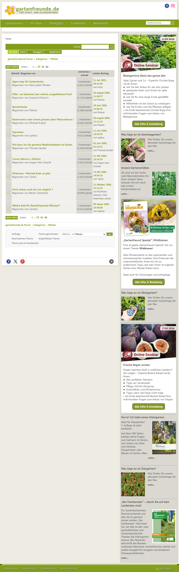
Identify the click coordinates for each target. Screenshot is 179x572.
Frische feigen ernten (136, 365)
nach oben (166, 568)
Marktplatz (57, 23)
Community (78, 23)
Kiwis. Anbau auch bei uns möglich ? (32, 189)
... (36, 66)
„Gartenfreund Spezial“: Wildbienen (145, 240)
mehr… (151, 150)
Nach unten (12, 67)
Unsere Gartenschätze (135, 168)
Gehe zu (66, 234)
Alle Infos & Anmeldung (149, 124)
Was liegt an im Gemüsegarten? (141, 134)
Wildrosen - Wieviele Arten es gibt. (31, 173)
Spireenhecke (19, 106)
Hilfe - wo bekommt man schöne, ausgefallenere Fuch (42, 94)
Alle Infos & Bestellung (148, 282)
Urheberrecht (48, 568)
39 (38, 66)
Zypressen (18, 132)
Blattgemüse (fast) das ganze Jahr (144, 75)
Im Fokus (36, 23)
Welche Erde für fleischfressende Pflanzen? (36, 205)
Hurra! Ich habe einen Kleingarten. (143, 417)
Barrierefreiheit (69, 568)
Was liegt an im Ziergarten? (138, 468)
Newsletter (101, 23)
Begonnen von (28, 73)
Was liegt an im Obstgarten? (139, 292)
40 (42, 66)
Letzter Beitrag (102, 73)
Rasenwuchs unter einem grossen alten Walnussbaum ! (43, 119)
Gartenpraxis (14, 23)
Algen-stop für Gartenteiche (28, 81)
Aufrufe (84, 75)
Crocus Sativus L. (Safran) (26, 159)
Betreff (15, 73)
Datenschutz (29, 568)
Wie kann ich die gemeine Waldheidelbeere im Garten (42, 144)
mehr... (124, 558)
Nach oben (11, 217)
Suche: (77, 46)
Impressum (11, 568)
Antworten (83, 71)
